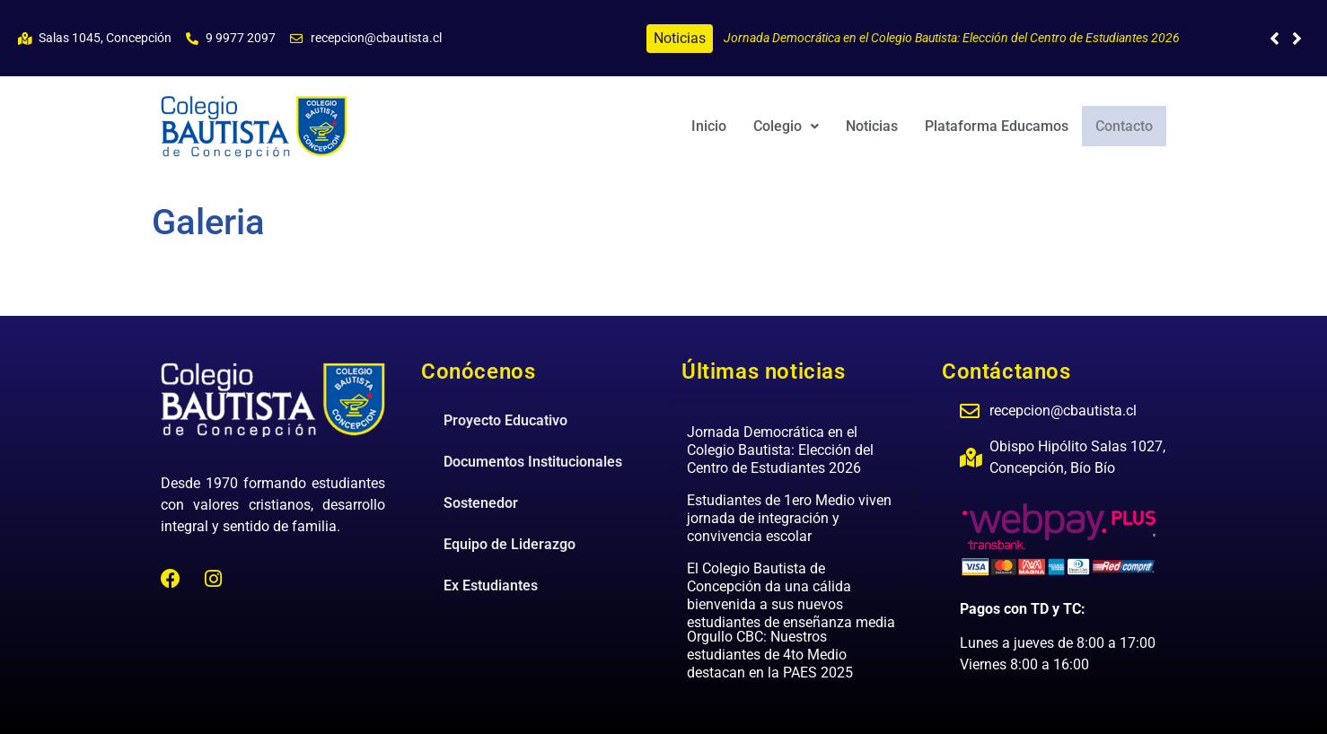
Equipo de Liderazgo (510, 544)
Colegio (788, 126)
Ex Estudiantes (491, 585)
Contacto (1125, 126)
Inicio (710, 126)
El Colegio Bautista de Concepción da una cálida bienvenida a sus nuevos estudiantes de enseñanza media (791, 595)
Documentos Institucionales (533, 461)
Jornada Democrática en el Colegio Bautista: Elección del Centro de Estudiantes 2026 (952, 38)
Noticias (874, 126)
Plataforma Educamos (998, 126)
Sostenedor (481, 502)
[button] (1297, 38)
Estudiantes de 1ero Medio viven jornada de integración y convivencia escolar (789, 518)
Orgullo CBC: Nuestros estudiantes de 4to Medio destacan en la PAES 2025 (770, 654)
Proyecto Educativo (505, 420)
